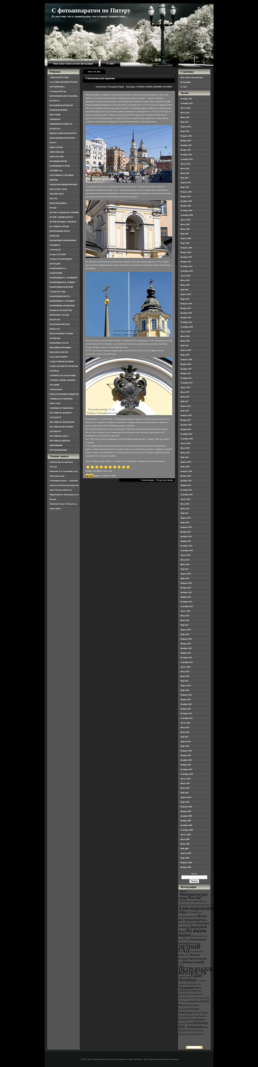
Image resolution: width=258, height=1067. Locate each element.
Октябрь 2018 (186, 322)
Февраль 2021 (186, 192)
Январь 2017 (186, 420)
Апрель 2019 (186, 294)
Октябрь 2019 (186, 266)
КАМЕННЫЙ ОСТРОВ (60, 166)
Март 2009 (185, 858)
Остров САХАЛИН (58, 254)
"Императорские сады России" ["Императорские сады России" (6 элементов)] (193, 896)
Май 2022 (185, 122)
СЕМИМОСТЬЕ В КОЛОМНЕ (63, 375)
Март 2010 (185, 802)
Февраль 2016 (186, 471)
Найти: (194, 873)
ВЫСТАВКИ (55, 115)
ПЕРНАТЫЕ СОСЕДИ (59, 315)
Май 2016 (185, 457)
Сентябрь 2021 (187, 159)
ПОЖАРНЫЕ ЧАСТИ (59, 343)
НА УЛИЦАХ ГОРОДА (59, 226)
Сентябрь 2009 (187, 830)
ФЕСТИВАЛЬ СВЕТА (59, 436)
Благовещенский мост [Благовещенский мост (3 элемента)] (188, 916)
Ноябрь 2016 (186, 429)
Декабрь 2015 (186, 481)
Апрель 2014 (186, 574)
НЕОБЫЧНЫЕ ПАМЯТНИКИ (63, 240)
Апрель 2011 (186, 741)
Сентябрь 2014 (187, 550)
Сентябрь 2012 (187, 662)
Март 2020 (185, 243)
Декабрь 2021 (186, 145)
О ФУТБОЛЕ (55, 250)
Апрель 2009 (186, 853)
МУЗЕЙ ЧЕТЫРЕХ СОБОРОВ (63, 222)
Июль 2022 (185, 113)
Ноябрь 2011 (186, 709)
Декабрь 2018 (186, 313)
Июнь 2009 (185, 844)
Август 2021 (186, 164)
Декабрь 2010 (186, 760)
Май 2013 (185, 625)
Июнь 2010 (185, 788)
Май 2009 (185, 849)
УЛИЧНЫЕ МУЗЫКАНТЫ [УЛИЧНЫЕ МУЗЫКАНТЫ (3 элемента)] (190, 991)
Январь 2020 (186, 252)
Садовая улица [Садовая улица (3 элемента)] (185, 977)
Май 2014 (185, 569)
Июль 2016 (185, 448)
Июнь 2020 (185, 229)
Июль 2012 (185, 672)
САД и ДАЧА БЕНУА (58, 357)
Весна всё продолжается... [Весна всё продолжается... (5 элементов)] (193, 918)
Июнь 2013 (185, 620)
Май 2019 (185, 290)
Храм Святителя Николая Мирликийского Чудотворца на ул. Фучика (64, 494)
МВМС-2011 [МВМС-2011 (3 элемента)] (184, 955)
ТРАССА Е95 (55, 403)
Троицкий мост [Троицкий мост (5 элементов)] (190, 987)
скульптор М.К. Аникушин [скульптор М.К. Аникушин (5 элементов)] (193, 1025)
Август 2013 (186, 611)
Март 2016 (185, 467)
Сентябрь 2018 (187, 327)
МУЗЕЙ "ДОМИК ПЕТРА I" (62, 217)
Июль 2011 (185, 727)
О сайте (110, 63)
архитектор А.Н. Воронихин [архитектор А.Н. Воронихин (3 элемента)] (190, 994)
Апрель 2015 (186, 518)
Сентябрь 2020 (187, 215)
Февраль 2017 (186, 415)
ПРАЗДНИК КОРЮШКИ (60, 348)
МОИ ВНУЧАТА (57, 194)
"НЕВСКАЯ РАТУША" (60, 77)
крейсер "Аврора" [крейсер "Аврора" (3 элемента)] (200, 1013)
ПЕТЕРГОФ (55, 320)
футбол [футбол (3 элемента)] (201, 1034)
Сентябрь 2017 (187, 383)
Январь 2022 (186, 141)
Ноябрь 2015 (186, 485)
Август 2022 (186, 108)
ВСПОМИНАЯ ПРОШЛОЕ (61, 105)
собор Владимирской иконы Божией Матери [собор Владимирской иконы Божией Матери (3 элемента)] (193, 1030)
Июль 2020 (185, 224)
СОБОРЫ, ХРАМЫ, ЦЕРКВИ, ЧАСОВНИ (154, 87)
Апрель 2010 (186, 797)
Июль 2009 (185, 839)
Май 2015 (185, 513)
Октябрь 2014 (186, 546)
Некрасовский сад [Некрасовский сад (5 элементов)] (191, 964)
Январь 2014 (186, 588)
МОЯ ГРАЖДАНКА (58, 203)
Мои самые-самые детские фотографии (73, 63)
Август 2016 (186, 443)
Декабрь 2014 (186, 536)
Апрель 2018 (186, 350)
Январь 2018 (186, 364)
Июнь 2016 (185, 453)
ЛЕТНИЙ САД (56, 171)
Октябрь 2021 (186, 155)
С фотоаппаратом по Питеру (91, 10)
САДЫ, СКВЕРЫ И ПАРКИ (62, 362)
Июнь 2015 (185, 509)
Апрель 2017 (186, 406)
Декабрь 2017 (186, 369)
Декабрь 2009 (186, 816)
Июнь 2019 (185, 285)
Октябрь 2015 (186, 490)
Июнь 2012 (185, 676)
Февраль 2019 (186, 304)
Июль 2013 (185, 616)
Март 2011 (185, 746)
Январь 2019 (186, 308)
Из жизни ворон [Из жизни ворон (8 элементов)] (193, 933)
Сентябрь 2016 (187, 439)
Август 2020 (186, 220)
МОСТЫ (53, 198)
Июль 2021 (185, 168)
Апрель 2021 (186, 182)
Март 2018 (185, 355)
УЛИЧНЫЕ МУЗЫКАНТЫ (61, 408)
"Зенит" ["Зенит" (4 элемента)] (183, 891)
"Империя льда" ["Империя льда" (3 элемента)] (185, 901)
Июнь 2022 (185, 117)
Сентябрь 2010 (187, 774)
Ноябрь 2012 (186, 653)
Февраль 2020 (186, 248)
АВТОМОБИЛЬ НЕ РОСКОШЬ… (64, 96)
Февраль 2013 (186, 639)
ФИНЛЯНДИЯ (56, 445)
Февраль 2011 (186, 751)
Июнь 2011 (185, 732)
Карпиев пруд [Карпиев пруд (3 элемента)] (184, 940)
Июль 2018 (185, 336)
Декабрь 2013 (186, 592)
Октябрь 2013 (186, 602)
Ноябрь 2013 (186, 597)
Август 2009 (186, 835)
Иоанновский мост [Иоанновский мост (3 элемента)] (199, 936)
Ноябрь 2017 (186, 373)
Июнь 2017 (185, 397)
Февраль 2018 (186, 359)
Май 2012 (185, 681)
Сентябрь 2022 (187, 103)
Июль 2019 (185, 280)
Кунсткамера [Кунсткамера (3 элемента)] (194, 943)
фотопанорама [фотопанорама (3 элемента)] (191, 1034)
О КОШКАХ (55, 245)
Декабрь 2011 (186, 704)
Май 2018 (185, 345)
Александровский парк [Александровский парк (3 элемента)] (199, 905)
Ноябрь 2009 (186, 821)
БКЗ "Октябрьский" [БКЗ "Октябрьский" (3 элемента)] (193, 912)
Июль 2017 (185, 392)
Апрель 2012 (186, 686)
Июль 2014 (185, 560)
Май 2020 (185, 234)
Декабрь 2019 (186, 257)
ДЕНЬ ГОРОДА (56, 147)
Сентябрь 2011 (187, 718)
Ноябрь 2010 (186, 765)
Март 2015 (185, 522)
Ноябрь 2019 (186, 262)
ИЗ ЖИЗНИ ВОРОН (58, 161)
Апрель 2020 (186, 238)
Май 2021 (185, 178)
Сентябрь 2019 (187, 271)
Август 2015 (186, 499)
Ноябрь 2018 (186, 318)
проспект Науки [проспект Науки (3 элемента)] (185, 1023)
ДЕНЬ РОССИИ (56, 157)
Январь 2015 (186, 532)
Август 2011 (185, 723)
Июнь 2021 (185, 173)
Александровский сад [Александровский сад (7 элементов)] (196, 910)
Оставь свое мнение (164, 480)
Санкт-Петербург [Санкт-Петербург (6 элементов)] (191, 977)
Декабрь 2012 (186, 648)
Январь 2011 (186, 755)
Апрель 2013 (186, 630)
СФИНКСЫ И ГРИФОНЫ (61, 399)
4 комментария (147, 480)
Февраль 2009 (186, 862)
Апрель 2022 (186, 127)
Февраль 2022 (186, 136)
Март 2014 (185, 578)
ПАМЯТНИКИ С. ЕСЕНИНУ (62, 301)
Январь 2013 (186, 644)
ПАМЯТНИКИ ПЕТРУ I (60, 296)
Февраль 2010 (186, 807)
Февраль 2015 (186, 527)
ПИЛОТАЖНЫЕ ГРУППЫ (61, 334)
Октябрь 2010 (186, 769)
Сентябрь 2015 (187, 495)
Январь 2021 (186, 196)
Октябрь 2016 (186, 434)
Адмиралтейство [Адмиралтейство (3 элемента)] (199, 901)
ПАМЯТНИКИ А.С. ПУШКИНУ (64, 278)
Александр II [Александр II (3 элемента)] (184, 905)
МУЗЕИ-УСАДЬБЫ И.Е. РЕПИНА (64, 212)
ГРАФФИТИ (55, 119)
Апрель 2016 (186, 462)
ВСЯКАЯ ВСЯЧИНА (59, 110)
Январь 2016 (186, 476)
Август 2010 (186, 779)
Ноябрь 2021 (186, 150)
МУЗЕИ (53, 208)
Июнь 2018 (185, 341)
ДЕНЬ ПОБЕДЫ (57, 152)
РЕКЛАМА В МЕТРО (59, 352)
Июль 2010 (185, 783)
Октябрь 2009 (186, 825)
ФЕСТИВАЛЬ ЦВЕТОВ (60, 441)
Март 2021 (185, 187)
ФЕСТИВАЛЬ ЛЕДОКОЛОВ (62, 422)
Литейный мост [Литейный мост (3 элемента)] (196, 951)
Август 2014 (186, 555)
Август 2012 (186, 667)
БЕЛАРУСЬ (55, 101)
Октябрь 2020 (186, 210)
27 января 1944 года (58, 91)
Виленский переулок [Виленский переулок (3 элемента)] (187, 923)
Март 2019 (185, 299)
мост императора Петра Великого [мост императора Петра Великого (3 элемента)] (193, 1016)
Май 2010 (185, 793)
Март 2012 (185, 690)
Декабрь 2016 (186, 425)
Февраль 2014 (186, 583)
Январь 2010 (186, 811)
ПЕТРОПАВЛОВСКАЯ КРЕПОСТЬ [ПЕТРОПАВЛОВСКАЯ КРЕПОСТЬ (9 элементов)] (206, 971)
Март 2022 (185, 131)
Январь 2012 (186, 699)
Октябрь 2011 (186, 713)
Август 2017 (186, 387)
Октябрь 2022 (186, 99)
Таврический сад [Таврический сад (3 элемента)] (193, 984)
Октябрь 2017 (186, 378)
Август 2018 (186, 332)
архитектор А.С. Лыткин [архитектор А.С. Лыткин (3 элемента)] (189, 998)
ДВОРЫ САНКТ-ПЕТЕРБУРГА (63, 133)
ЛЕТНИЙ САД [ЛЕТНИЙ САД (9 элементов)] (190, 948)
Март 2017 (185, 411)
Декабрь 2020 (186, 201)
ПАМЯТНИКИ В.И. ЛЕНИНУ (62, 282)
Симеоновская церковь (100, 78)
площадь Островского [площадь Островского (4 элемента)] (192, 1019)
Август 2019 (186, 276)
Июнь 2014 (185, 564)
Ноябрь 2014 (186, 541)
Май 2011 (184, 737)
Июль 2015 (185, 504)
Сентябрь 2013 (187, 606)
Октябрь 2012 (186, 658)
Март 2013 (185, 634)
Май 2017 (185, 401)
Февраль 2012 (186, 695)
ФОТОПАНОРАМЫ (58, 450)
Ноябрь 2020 (186, 206)
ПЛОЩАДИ (55, 338)
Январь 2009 (186, 867)
